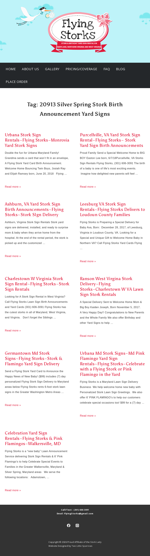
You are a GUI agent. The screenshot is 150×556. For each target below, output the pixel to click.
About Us (30, 69)
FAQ (106, 69)
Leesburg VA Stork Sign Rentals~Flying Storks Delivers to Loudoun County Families (112, 209)
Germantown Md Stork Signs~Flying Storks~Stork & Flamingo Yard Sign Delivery (33, 358)
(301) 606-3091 (81, 509)
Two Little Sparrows (82, 545)
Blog (120, 69)
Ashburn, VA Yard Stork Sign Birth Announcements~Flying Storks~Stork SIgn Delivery (34, 209)
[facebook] (69, 525)
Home (11, 69)
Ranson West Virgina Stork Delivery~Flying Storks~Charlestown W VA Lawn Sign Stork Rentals (111, 286)
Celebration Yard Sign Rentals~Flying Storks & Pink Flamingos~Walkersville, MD (34, 438)
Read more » (13, 186)
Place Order (17, 81)
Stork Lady (96, 542)
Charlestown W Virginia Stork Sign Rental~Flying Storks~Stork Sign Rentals (37, 284)
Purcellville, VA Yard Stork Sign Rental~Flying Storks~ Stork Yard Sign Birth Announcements (111, 140)
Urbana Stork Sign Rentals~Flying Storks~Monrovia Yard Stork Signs (37, 140)
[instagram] (77, 525)
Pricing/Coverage (81, 69)
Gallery (52, 69)
